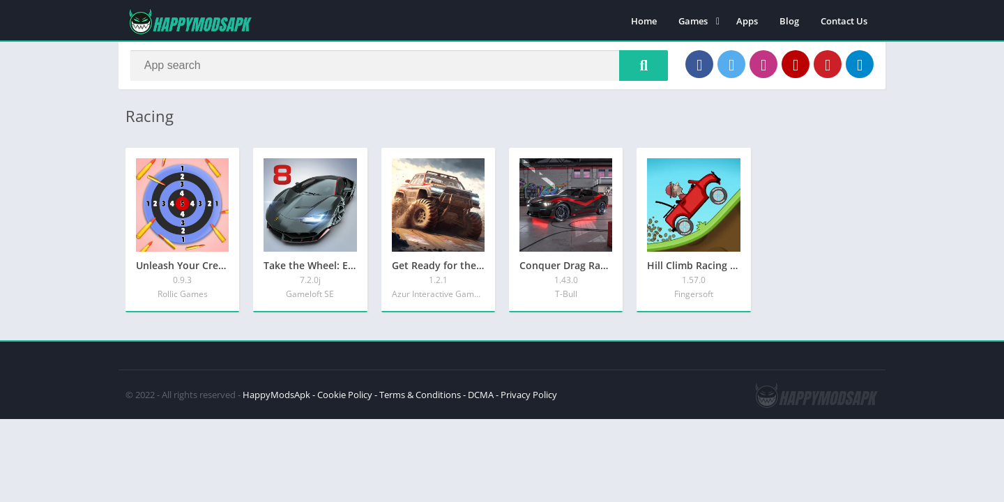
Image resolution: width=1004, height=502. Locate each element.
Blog (789, 21)
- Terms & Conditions (417, 398)
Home (644, 21)
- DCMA (478, 398)
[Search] (399, 67)
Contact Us (844, 21)
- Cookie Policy (342, 398)
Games (693, 21)
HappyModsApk (276, 398)
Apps (747, 21)
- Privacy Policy (526, 398)
